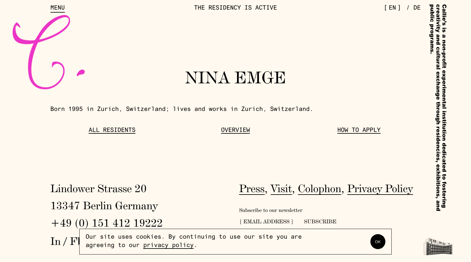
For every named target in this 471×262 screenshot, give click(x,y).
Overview (235, 131)
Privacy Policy (380, 188)
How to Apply (359, 131)
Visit (281, 188)
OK (378, 242)
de (417, 8)
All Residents (112, 131)
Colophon (320, 188)
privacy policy (168, 246)
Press (252, 188)
